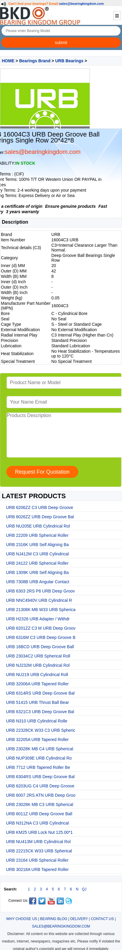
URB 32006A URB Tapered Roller (37, 683)
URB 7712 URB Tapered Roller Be (38, 767)
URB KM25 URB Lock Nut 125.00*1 (39, 832)
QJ (84, 889)
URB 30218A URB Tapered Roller (37, 869)
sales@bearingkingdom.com (81, 3)
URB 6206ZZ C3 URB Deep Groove (39, 507)
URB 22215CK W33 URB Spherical (39, 851)
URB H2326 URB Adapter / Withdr (38, 618)
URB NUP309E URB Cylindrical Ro (39, 758)
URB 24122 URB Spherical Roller (37, 563)
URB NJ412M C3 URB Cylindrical (37, 553)
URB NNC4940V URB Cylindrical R (39, 600)
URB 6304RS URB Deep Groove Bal (40, 776)
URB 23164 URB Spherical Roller (37, 860)
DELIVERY (79, 919)
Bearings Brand (34, 60)
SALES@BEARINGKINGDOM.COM (61, 926)
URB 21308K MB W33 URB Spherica (41, 609)
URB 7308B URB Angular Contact (37, 581)
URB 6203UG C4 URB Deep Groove (40, 786)
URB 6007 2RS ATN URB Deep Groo (41, 795)
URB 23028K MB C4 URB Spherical (39, 748)
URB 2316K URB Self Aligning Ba (37, 544)
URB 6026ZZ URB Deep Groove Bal (40, 516)
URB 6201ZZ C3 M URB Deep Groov (41, 628)
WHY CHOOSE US (21, 919)
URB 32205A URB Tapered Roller (37, 739)
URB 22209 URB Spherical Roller (37, 535)
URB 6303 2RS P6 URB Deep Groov (40, 591)
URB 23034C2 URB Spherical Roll (38, 656)
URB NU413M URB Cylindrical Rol (38, 841)
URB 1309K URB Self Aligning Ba (37, 572)
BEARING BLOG (53, 919)
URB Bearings (69, 60)
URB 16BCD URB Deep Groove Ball (40, 646)
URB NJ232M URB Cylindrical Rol (38, 665)
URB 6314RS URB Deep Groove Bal (40, 693)
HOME (8, 60)
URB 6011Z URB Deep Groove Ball (39, 813)
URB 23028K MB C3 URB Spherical (39, 804)
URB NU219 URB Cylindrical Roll (37, 674)
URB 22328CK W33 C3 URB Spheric (40, 730)
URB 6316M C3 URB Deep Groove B (41, 637)
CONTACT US (102, 919)
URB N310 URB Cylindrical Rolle (36, 721)
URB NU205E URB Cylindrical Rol (38, 526)
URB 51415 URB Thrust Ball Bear (37, 702)
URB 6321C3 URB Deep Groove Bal (40, 711)
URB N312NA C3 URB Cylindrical (37, 823)
